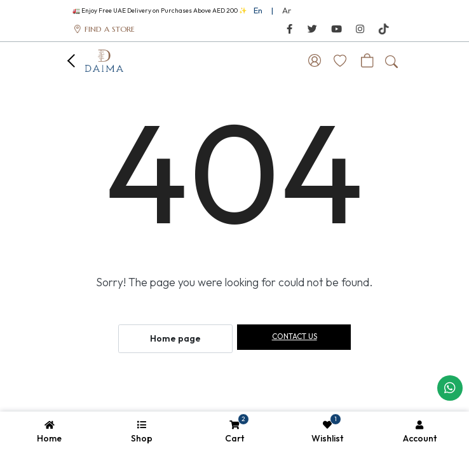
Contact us (294, 336)
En (258, 10)
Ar (286, 10)
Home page (175, 338)
